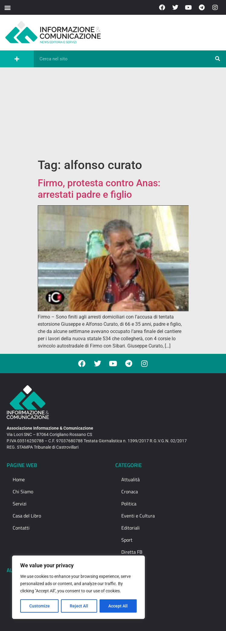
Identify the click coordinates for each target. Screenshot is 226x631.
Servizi (20, 503)
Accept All (118, 606)
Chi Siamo (23, 491)
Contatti (21, 527)
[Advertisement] (113, 112)
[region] (78, 587)
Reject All (79, 606)
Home (19, 479)
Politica (128, 503)
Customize (39, 606)
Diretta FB (131, 552)
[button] (7, 7)
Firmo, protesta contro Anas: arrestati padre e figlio (99, 188)
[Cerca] (217, 58)
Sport (126, 539)
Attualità (130, 479)
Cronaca (129, 491)
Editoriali (130, 527)
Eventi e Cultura (138, 515)
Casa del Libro (27, 515)
